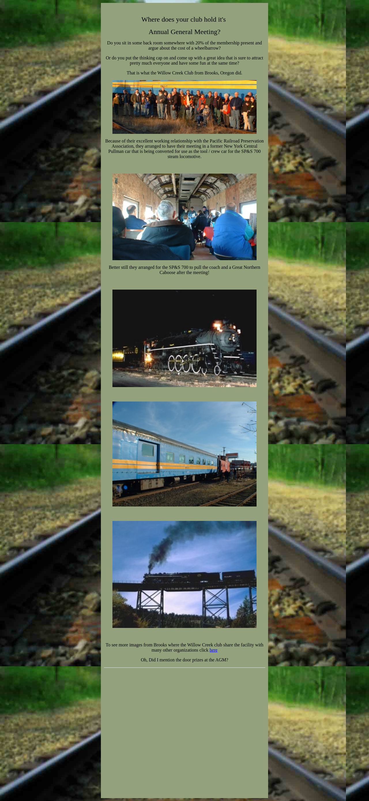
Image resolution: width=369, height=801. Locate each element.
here (214, 650)
